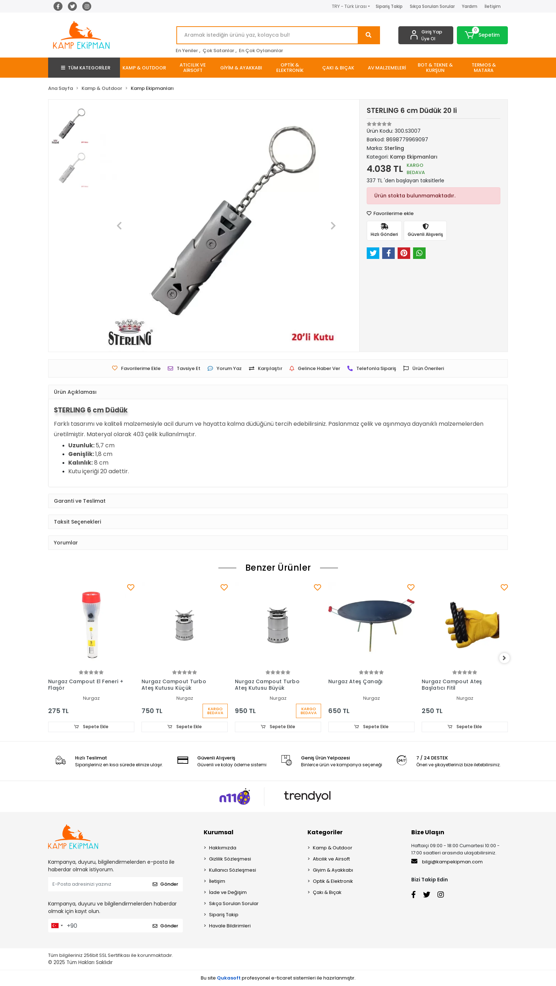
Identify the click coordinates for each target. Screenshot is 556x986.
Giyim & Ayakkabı (333, 870)
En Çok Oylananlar (261, 50)
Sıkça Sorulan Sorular (432, 6)
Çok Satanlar (218, 50)
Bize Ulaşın (427, 832)
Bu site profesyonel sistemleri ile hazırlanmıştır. (278, 977)
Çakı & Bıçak (327, 892)
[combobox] (56, 925)
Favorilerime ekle (390, 213)
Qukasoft (229, 977)
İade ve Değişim (228, 892)
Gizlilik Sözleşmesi (230, 859)
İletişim (493, 6)
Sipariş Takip (389, 6)
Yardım (469, 6)
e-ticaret (281, 977)
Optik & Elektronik (333, 881)
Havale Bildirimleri (230, 926)
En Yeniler (187, 50)
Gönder (165, 884)
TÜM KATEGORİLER (85, 67)
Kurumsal (218, 832)
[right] (507, 658)
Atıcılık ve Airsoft (331, 859)
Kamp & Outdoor (332, 848)
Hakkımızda (222, 848)
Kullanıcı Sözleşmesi (232, 870)
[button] (482, 35)
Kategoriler (325, 832)
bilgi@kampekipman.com (447, 862)
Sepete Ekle (91, 727)
